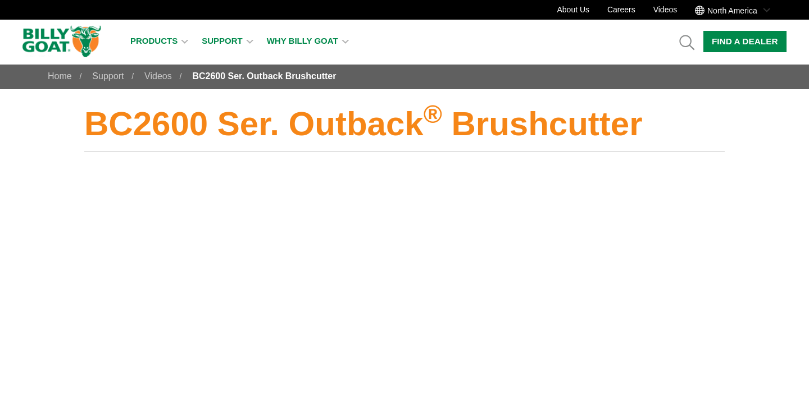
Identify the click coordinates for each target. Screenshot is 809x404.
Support (227, 40)
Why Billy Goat (308, 40)
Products (159, 40)
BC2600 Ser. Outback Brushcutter (264, 76)
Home (60, 76)
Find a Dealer (745, 41)
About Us (573, 9)
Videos (665, 9)
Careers (621, 9)
